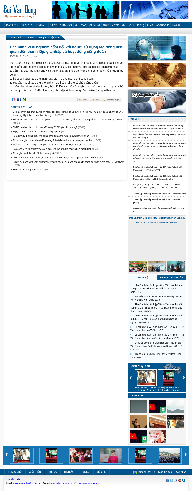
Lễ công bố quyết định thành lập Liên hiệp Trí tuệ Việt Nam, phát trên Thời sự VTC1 (157, 168)
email (97, 99)
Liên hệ (101, 472)
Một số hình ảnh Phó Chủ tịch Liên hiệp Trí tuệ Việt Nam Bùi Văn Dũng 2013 (159, 136)
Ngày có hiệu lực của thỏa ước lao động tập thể (40, 131)
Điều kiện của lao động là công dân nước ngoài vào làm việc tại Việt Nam (53, 144)
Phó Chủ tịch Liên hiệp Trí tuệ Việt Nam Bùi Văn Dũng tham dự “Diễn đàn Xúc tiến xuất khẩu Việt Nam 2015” (158, 127)
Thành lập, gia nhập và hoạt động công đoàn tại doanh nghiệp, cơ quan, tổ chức (57, 140)
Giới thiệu (35, 472)
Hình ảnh (69, 472)
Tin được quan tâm (171, 277)
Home (85, 99)
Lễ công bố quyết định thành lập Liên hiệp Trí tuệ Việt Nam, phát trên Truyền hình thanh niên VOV (157, 177)
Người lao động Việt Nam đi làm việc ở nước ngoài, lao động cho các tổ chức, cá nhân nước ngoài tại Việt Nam (68, 164)
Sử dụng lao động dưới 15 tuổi (32, 169)
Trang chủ (15, 37)
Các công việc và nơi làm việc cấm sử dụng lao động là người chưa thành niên (56, 149)
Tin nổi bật (142, 277)
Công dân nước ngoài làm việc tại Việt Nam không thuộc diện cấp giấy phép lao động (59, 157)
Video (85, 472)
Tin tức (30, 37)
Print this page (113, 99)
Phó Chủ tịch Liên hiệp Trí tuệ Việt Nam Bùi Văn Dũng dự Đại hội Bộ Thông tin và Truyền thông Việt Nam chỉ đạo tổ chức (159, 146)
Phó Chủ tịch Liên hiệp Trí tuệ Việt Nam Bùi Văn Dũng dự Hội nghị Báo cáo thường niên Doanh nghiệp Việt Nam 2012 (159, 158)
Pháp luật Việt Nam (49, 37)
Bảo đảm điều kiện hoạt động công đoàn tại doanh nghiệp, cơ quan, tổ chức (55, 136)
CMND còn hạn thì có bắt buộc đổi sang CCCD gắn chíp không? (49, 127)
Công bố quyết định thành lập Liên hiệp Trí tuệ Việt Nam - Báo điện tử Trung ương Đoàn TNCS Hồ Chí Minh (159, 186)
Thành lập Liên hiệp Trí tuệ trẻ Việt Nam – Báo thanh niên (159, 193)
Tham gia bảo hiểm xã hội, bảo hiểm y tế (37, 153)
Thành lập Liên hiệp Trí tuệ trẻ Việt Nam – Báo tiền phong (156, 201)
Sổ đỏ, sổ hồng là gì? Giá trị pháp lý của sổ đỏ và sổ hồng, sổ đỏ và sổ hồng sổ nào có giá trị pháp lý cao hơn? (68, 121)
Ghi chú (135, 119)
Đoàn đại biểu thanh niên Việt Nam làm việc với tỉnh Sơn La (158, 209)
